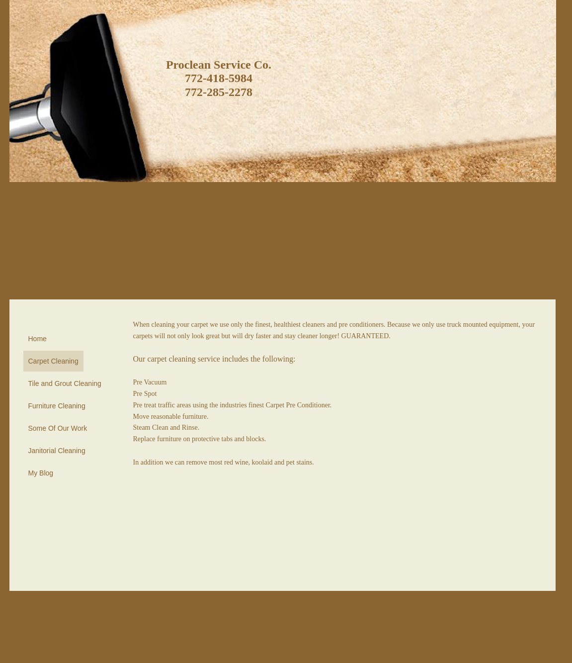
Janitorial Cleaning (56, 451)
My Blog (41, 473)
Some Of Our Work (57, 428)
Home (37, 339)
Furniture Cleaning (56, 406)
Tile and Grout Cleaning (64, 383)
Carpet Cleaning (53, 361)
